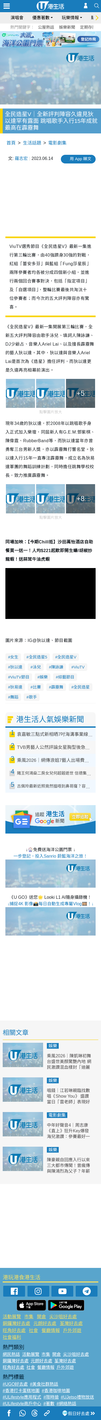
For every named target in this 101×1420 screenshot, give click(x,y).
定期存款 (88, 27)
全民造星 (82, 687)
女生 (14, 657)
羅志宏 (21, 158)
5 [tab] (60, 39)
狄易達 (16, 687)
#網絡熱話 (66, 1403)
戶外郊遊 (72, 1330)
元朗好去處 (44, 1323)
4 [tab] (54, 39)
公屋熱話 (46, 27)
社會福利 (12, 1337)
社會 (33, 1330)
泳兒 (37, 667)
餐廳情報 (50, 1330)
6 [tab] (65, 39)
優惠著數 (41, 17)
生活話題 (32, 143)
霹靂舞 (57, 687)
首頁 (11, 143)
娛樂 (44, 677)
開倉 (41, 1316)
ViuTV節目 (19, 677)
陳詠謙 (57, 667)
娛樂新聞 (67, 27)
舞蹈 (14, 697)
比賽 (37, 687)
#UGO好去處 (15, 1384)
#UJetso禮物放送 (77, 1397)
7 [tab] (49, 45)
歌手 (33, 697)
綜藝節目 (66, 677)
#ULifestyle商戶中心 (22, 1403)
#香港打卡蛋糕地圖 (21, 1390)
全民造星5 (38, 657)
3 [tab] (49, 39)
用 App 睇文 (80, 158)
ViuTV (79, 667)
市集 (28, 1316)
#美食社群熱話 (44, 1384)
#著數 (48, 1403)
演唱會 (17, 17)
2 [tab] (44, 39)
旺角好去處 (14, 1330)
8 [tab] (54, 45)
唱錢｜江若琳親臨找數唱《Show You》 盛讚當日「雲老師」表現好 (68, 1096)
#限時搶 (51, 1397)
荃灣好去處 (71, 1323)
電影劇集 (57, 143)
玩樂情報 (70, 17)
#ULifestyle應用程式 (22, 1397)
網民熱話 (11, 1354)
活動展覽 (12, 1316)
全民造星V (66, 657)
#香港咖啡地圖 (56, 1390)
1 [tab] (38, 39)
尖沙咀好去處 (63, 1316)
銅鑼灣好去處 (16, 1323)
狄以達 (16, 667)
